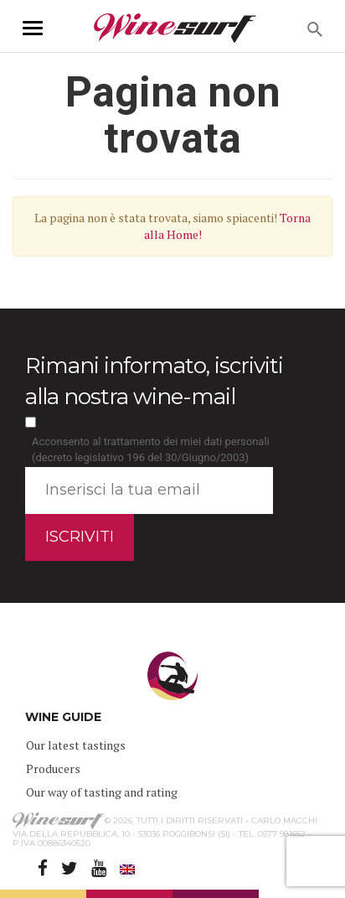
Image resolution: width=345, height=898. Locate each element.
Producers (53, 768)
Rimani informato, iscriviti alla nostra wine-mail (154, 381)
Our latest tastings (76, 745)
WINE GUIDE (63, 716)
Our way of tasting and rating (102, 792)
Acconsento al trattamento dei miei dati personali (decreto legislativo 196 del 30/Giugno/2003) (151, 449)
